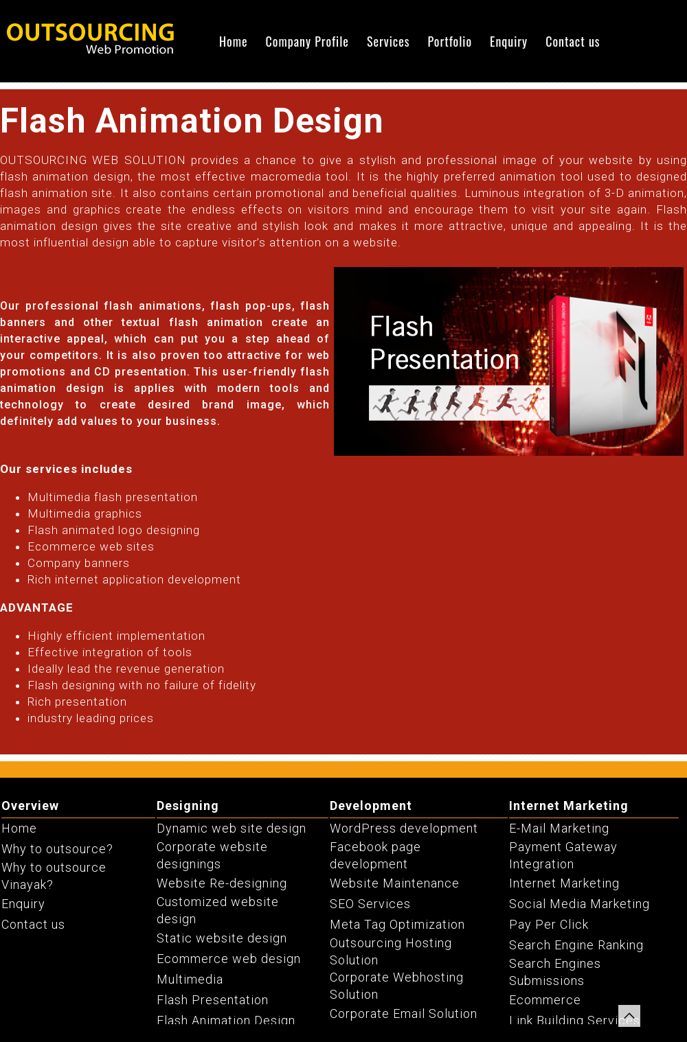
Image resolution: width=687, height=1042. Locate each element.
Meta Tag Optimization (397, 924)
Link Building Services (574, 1020)
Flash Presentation (213, 1000)
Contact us (572, 41)
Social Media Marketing (579, 903)
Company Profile (307, 41)
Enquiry (509, 41)
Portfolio (449, 41)
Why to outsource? (57, 849)
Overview (30, 805)
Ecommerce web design (229, 958)
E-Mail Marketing (559, 828)
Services (388, 41)
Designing (188, 805)
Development (371, 805)
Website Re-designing (222, 883)
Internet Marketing (569, 805)
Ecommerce (545, 1000)
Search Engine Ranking (576, 945)
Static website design (222, 938)
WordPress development (404, 828)
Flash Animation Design (226, 1020)
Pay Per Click (549, 924)
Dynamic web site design (231, 828)
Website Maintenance (395, 883)
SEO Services (370, 903)
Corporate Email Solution (403, 1013)
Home (233, 41)
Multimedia (190, 979)
